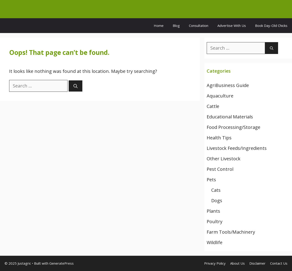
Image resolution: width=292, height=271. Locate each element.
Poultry (214, 221)
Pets (211, 179)
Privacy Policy (215, 263)
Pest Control (220, 169)
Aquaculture (220, 96)
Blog (176, 25)
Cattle (213, 106)
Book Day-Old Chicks (271, 25)
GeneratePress (61, 263)
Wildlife (214, 242)
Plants (213, 211)
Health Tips (219, 138)
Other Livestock (223, 159)
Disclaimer (257, 263)
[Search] (75, 86)
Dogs (216, 200)
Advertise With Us (231, 25)
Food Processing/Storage (233, 127)
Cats (216, 190)
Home (159, 25)
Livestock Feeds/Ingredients (237, 148)
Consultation (198, 25)
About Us (237, 263)
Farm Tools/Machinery (231, 232)
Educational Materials (230, 117)
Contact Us (278, 263)
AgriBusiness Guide (228, 85)
